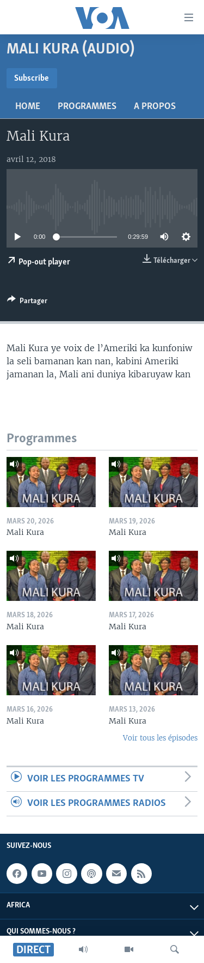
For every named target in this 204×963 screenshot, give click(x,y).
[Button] (27, 302)
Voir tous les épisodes (160, 738)
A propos (155, 106)
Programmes (87, 106)
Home (27, 106)
